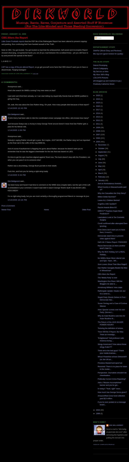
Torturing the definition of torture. (110, 328)
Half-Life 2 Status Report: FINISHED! (112, 242)
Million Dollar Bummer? (107, 197)
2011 (98, 124)
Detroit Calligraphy (100, 68)
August (101, 155)
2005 (98, 142)
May (100, 166)
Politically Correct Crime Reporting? (112, 379)
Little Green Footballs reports (13, 41)
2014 (98, 113)
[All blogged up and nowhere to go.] (107, 81)
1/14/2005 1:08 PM (17, 130)
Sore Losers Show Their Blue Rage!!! (112, 264)
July (100, 159)
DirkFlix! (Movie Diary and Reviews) (107, 51)
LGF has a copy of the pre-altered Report (18, 67)
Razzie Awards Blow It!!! (107, 207)
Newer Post (6, 210)
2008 (98, 131)
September (102, 152)
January (101, 180)
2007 (98, 135)
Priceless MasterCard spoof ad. (110, 363)
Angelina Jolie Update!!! (107, 204)
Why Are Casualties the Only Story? (112, 193)
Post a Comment (8, 206)
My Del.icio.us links (100, 72)
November (102, 145)
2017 (98, 110)
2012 (98, 120)
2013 (98, 117)
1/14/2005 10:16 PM (17, 200)
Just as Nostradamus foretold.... (110, 183)
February (102, 177)
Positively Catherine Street (103, 84)
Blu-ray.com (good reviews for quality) (108, 54)
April (100, 170)
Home (46, 210)
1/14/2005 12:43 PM (17, 108)
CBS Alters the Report (15, 37)
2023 (98, 103)
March (101, 173)
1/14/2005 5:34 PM (17, 175)
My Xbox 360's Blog (101, 75)
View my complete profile (103, 444)
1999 (98, 414)
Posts (98, 38)
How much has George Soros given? (112, 392)
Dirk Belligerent (14, 114)
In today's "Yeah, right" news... (110, 389)
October (101, 148)
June (100, 163)
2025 (98, 95)
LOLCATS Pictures (100, 78)
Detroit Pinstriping (100, 65)
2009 (98, 127)
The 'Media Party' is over (107, 278)
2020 (98, 106)
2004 (98, 410)
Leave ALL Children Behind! (109, 200)
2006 (98, 138)
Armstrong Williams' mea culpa (110, 287)
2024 (98, 99)
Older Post (86, 210)
